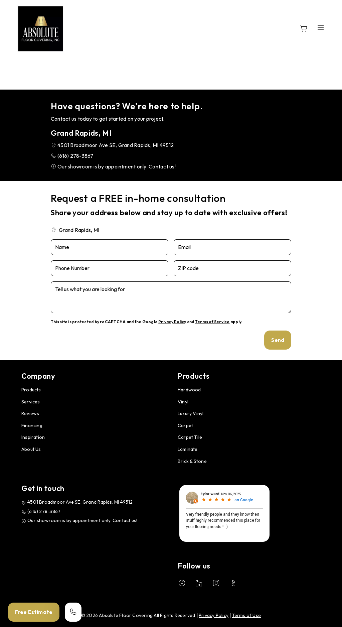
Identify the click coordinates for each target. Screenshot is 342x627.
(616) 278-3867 (75, 155)
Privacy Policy (172, 321)
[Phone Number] (109, 268)
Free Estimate (33, 612)
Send (277, 340)
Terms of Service (212, 321)
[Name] (109, 247)
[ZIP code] (232, 268)
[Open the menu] (320, 27)
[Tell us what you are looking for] (171, 297)
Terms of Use (246, 615)
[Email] (232, 247)
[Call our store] (73, 612)
